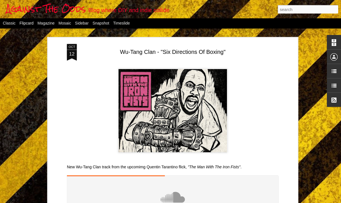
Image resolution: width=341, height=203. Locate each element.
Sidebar (82, 23)
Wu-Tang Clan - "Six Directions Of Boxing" (173, 52)
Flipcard (26, 23)
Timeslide (121, 23)
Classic (9, 23)
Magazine (46, 23)
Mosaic (64, 23)
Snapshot (101, 23)
